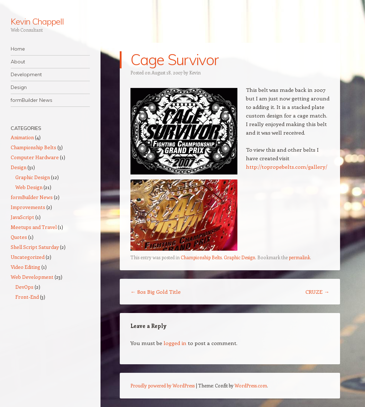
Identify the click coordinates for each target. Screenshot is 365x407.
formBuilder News (31, 100)
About (18, 61)
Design (19, 87)
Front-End (27, 296)
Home (18, 49)
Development (26, 74)
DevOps (24, 286)
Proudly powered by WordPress (162, 385)
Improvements (28, 207)
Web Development (32, 276)
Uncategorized (28, 257)
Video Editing (25, 266)
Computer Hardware (35, 157)
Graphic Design (239, 257)
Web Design (28, 187)
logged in (175, 342)
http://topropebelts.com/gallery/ (286, 166)
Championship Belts (201, 257)
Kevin (195, 72)
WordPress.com (251, 385)
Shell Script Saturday (35, 247)
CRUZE (317, 291)
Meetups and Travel (34, 227)
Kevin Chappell (37, 21)
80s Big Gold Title (155, 291)
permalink (299, 257)
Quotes (19, 237)
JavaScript (22, 217)
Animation (22, 137)
